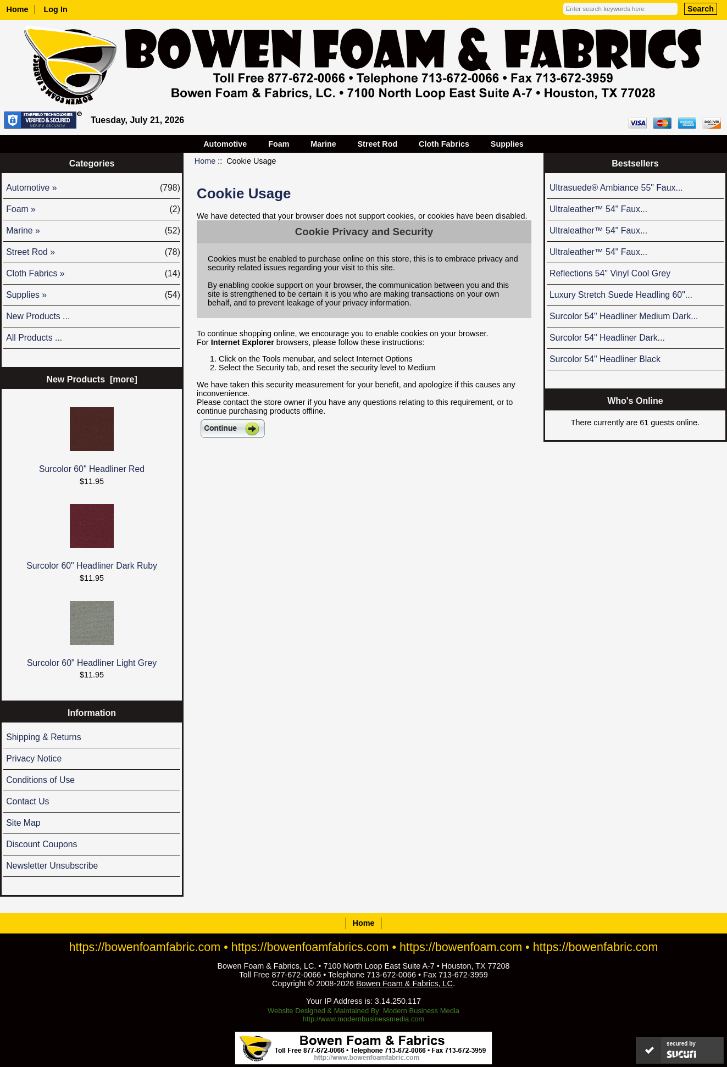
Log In (56, 9)
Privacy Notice (34, 758)
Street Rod (378, 144)
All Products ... (34, 337)
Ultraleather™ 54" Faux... (598, 209)
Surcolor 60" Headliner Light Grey (92, 634)
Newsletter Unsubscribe (52, 865)
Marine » (93, 231)
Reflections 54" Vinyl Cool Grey (610, 273)
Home (18, 9)
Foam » (93, 209)
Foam (278, 144)
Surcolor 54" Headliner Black (605, 359)
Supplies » (93, 295)
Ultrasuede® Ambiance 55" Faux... (616, 187)
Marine (323, 144)
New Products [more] (91, 379)
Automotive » (93, 188)
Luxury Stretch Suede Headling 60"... (621, 294)
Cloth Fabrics (444, 144)
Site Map (23, 822)
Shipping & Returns (43, 737)
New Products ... (38, 316)
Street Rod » (93, 252)
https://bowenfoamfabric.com (144, 947)
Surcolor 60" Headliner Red (92, 440)
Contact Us (27, 801)
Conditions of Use (40, 780)
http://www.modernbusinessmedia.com (364, 1019)
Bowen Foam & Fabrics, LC (404, 983)
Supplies (507, 144)
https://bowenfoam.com (460, 947)
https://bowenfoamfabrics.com (310, 947)
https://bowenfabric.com (595, 947)
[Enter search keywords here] (620, 9)
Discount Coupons (41, 844)
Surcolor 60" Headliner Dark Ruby (91, 537)
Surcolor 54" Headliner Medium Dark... (624, 316)
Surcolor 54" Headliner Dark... (607, 337)
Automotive (225, 144)
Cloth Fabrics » (93, 274)
